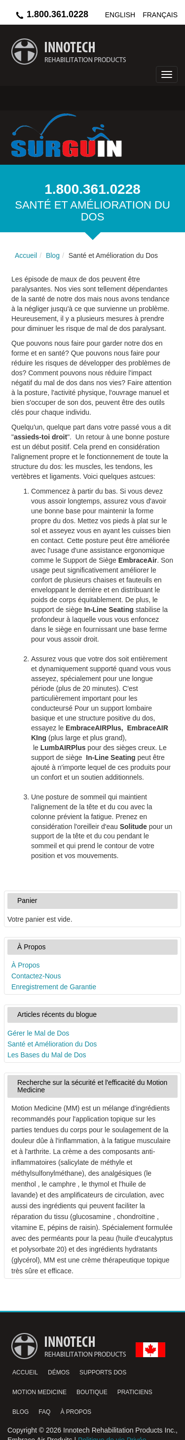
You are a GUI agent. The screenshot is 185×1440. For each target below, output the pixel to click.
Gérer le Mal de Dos (38, 1033)
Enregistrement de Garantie (53, 987)
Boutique (92, 1392)
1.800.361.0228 (51, 14)
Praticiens (134, 1392)
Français (160, 15)
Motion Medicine (39, 1392)
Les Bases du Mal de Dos (46, 1055)
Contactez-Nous (36, 976)
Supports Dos (102, 1372)
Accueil (25, 1372)
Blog (20, 1411)
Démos (59, 1372)
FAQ (44, 1411)
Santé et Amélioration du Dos (52, 1044)
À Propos (25, 965)
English (120, 15)
